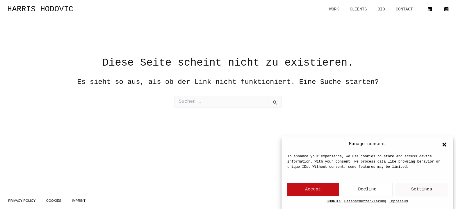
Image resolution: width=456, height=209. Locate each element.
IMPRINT (84, 199)
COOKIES (334, 201)
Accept (313, 189)
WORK (343, 9)
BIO (385, 9)
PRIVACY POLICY (23, 199)
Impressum (398, 201)
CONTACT (405, 9)
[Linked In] (430, 9)
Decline (367, 189)
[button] (444, 144)
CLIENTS (364, 9)
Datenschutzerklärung (365, 201)
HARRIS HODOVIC (40, 9)
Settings (421, 189)
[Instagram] (446, 9)
